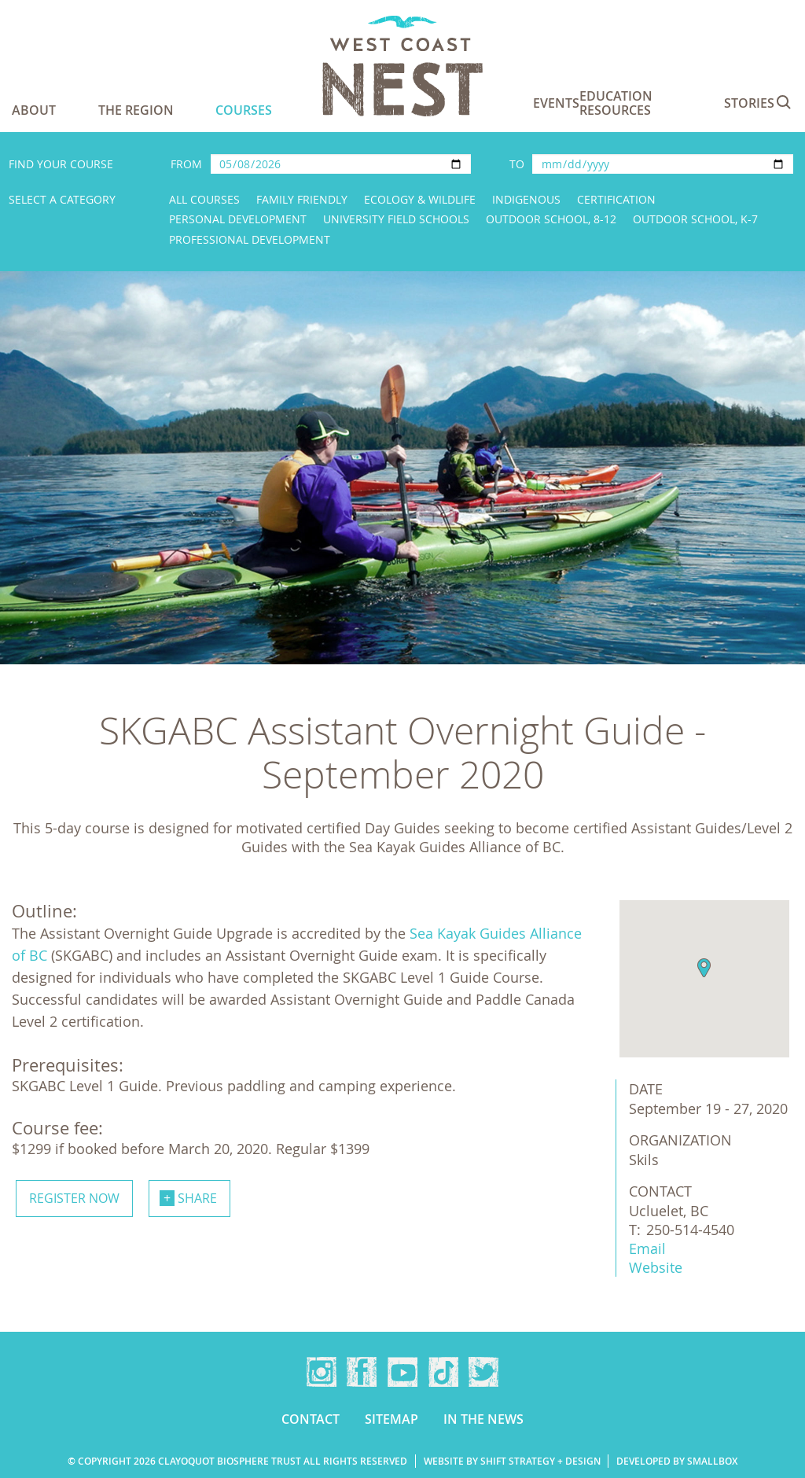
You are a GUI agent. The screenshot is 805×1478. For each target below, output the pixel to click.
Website (655, 1267)
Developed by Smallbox (676, 1461)
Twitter (483, 1372)
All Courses (204, 199)
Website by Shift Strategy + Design (512, 1461)
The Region (136, 110)
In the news (483, 1419)
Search (783, 102)
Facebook (362, 1372)
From (186, 163)
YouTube (402, 1372)
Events (556, 103)
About (34, 110)
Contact (310, 1419)
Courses (243, 110)
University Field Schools (396, 218)
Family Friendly (301, 199)
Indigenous (526, 199)
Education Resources (615, 103)
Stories (749, 103)
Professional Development (249, 239)
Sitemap (391, 1419)
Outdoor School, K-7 (695, 218)
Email (647, 1248)
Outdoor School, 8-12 (551, 218)
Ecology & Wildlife (420, 199)
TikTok (443, 1372)
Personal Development (238, 218)
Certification (616, 199)
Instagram (321, 1372)
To (516, 163)
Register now (74, 1198)
